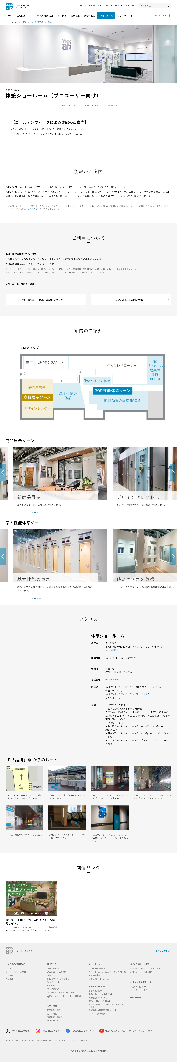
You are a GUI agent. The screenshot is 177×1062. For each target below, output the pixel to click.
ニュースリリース (137, 990)
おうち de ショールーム (98, 979)
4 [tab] (40, 598)
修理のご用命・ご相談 (98, 1001)
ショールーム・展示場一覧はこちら (23, 283)
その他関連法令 (54, 1020)
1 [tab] (32, 512)
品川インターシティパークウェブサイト (125, 694)
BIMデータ (51, 985)
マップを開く (112, 650)
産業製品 (75, 15)
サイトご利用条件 (12, 1040)
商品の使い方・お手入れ (99, 994)
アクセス (111, 105)
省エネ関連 (52, 1013)
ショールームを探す (97, 968)
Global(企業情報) (86, 5)
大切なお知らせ (137, 986)
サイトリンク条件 (28, 1040)
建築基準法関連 (54, 1010)
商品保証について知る (98, 998)
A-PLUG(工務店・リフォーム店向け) (123, 5)
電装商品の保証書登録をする (101, 1010)
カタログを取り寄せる (98, 1013)
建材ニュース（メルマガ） (141, 972)
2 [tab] (35, 512)
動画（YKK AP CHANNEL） (58, 979)
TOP (10, 15)
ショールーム (106, 15)
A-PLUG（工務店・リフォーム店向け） (147, 968)
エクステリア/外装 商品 (41, 15)
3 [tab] (37, 512)
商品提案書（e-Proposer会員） (61, 992)
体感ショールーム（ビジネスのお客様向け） (107, 972)
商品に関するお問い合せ (129, 299)
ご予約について (66, 105)
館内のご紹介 (90, 105)
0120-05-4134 (112, 679)
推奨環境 (83, 1040)
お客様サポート (125, 15)
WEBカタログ (103, 5)
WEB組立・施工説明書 (57, 972)
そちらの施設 (34, 209)
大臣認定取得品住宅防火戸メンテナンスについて (107, 1005)
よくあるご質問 (95, 991)
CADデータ (52, 982)
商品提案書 (52, 989)
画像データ (52, 975)
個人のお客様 (161, 15)
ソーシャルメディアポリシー (65, 1040)
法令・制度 (89, 15)
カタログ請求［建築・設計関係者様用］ (43, 299)
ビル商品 (62, 15)
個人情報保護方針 (44, 1040)
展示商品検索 (94, 975)
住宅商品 (21, 15)
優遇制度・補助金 (54, 1017)
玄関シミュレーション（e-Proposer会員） (66, 996)
